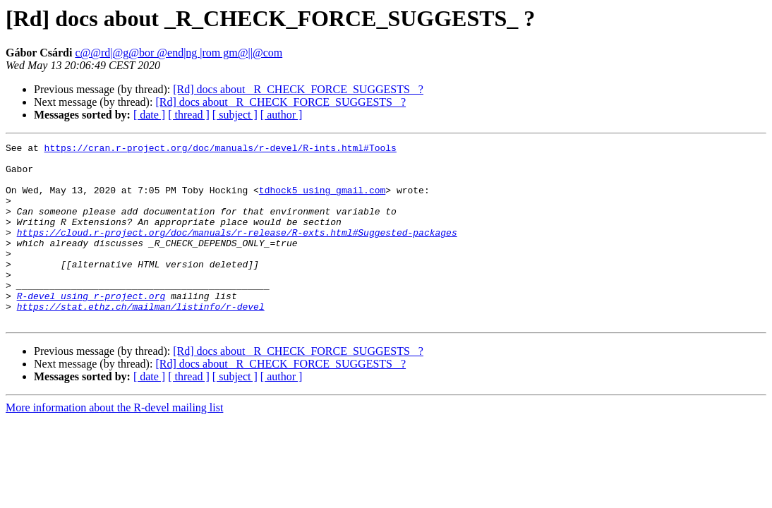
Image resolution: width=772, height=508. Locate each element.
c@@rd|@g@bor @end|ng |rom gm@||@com (178, 53)
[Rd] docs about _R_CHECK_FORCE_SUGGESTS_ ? (298, 89)
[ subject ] (235, 115)
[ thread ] (189, 115)
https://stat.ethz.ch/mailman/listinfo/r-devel (141, 340)
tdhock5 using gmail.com (322, 200)
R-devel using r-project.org (91, 327)
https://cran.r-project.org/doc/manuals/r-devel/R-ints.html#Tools (220, 149)
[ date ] (149, 115)
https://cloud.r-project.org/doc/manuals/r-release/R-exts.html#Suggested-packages (237, 251)
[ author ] (281, 115)
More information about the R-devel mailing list (114, 443)
